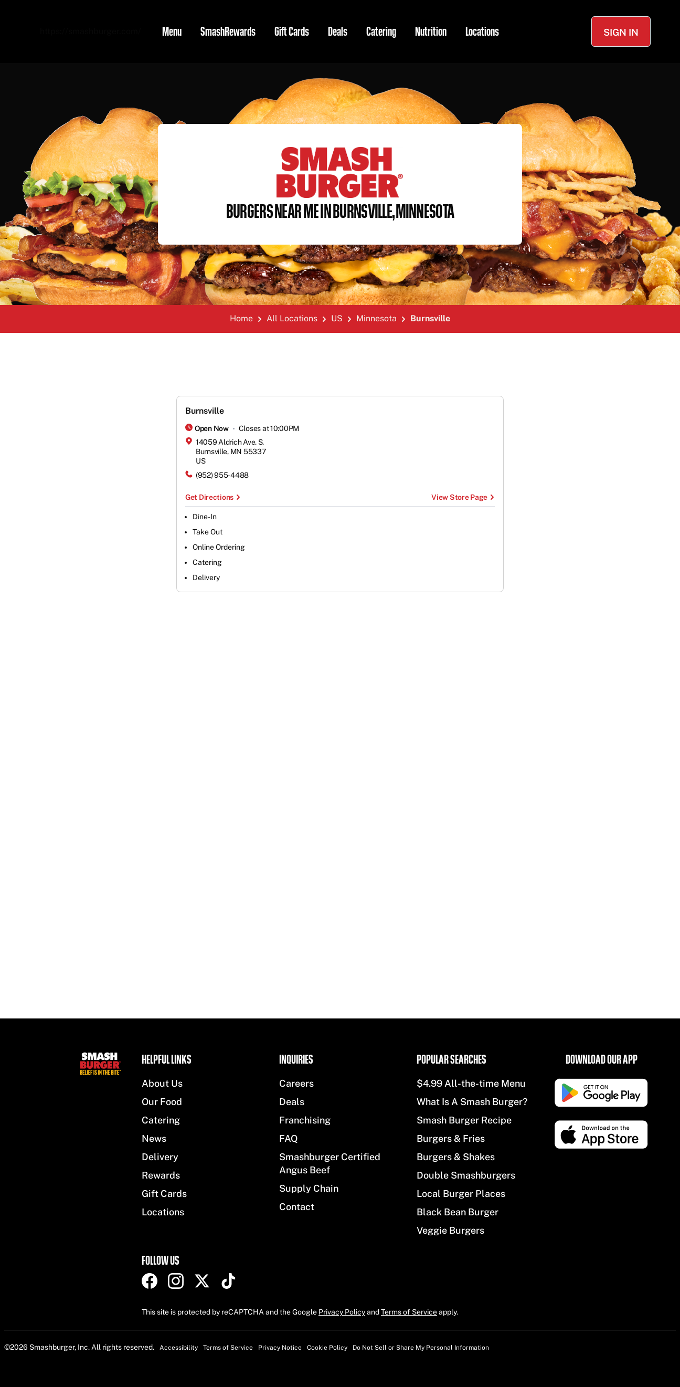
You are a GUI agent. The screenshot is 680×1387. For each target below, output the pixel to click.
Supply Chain (308, 1188)
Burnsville (204, 411)
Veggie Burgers (450, 1230)
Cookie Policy (327, 1347)
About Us (162, 1083)
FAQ (288, 1138)
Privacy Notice (280, 1347)
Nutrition (431, 31)
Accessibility (179, 1347)
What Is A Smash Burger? (472, 1101)
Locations (482, 31)
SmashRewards (228, 31)
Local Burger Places (461, 1193)
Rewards (161, 1175)
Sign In (621, 32)
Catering (381, 31)
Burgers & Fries (451, 1138)
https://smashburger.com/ (90, 31)
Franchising (305, 1120)
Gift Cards (291, 31)
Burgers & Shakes (456, 1156)
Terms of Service (409, 1312)
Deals (337, 31)
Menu (172, 31)
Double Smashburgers (466, 1175)
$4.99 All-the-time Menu (471, 1083)
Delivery (160, 1156)
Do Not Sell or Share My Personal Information (421, 1347)
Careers (296, 1083)
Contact (296, 1206)
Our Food (162, 1101)
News (154, 1138)
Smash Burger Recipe (464, 1120)
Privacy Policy (341, 1312)
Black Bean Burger (457, 1211)
